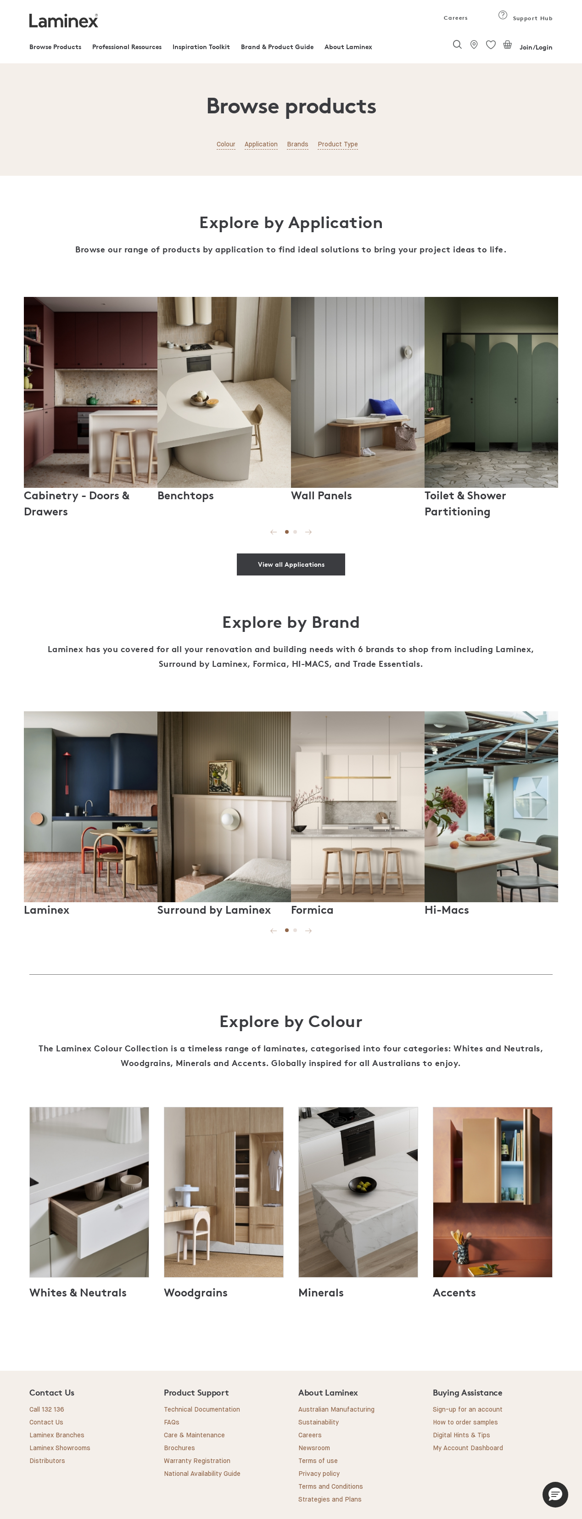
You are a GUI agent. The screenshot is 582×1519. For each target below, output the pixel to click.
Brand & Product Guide (277, 46)
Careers (455, 17)
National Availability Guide (202, 1474)
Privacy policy (319, 1474)
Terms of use (318, 1461)
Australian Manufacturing (336, 1410)
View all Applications (291, 564)
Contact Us (46, 1422)
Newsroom (314, 1448)
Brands (297, 144)
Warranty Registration (197, 1461)
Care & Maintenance (194, 1435)
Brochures (179, 1448)
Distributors (47, 1461)
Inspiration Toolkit (201, 46)
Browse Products (55, 46)
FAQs (171, 1422)
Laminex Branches (56, 1435)
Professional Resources (127, 46)
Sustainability (318, 1422)
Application (261, 144)
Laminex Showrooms (59, 1448)
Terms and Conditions (330, 1487)
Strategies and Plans (330, 1500)
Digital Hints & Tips (461, 1435)
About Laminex (348, 46)
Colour (226, 144)
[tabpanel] (90, 406)
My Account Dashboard (468, 1448)
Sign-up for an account (468, 1410)
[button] (555, 1495)
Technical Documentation (202, 1410)
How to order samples (465, 1422)
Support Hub (525, 18)
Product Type (338, 144)
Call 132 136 (46, 1410)
